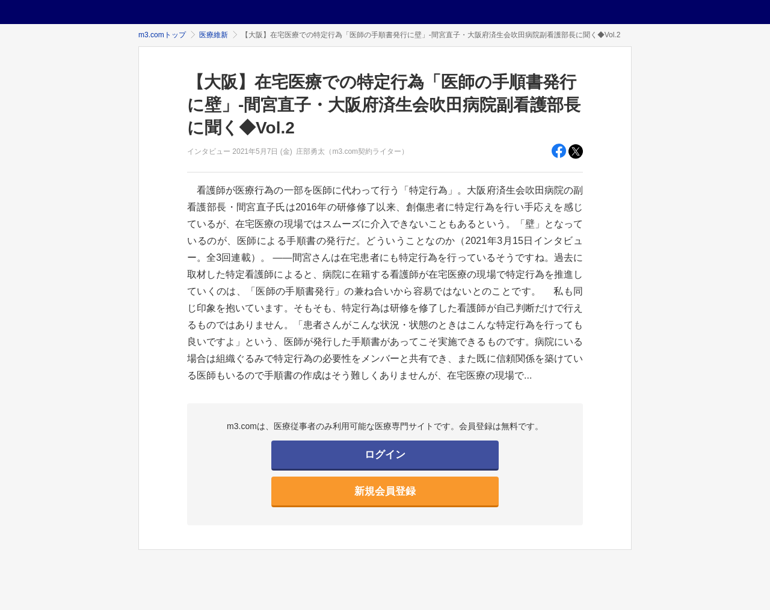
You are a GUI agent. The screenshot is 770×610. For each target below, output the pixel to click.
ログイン (385, 454)
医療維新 (213, 35)
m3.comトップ (162, 35)
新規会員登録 (385, 491)
